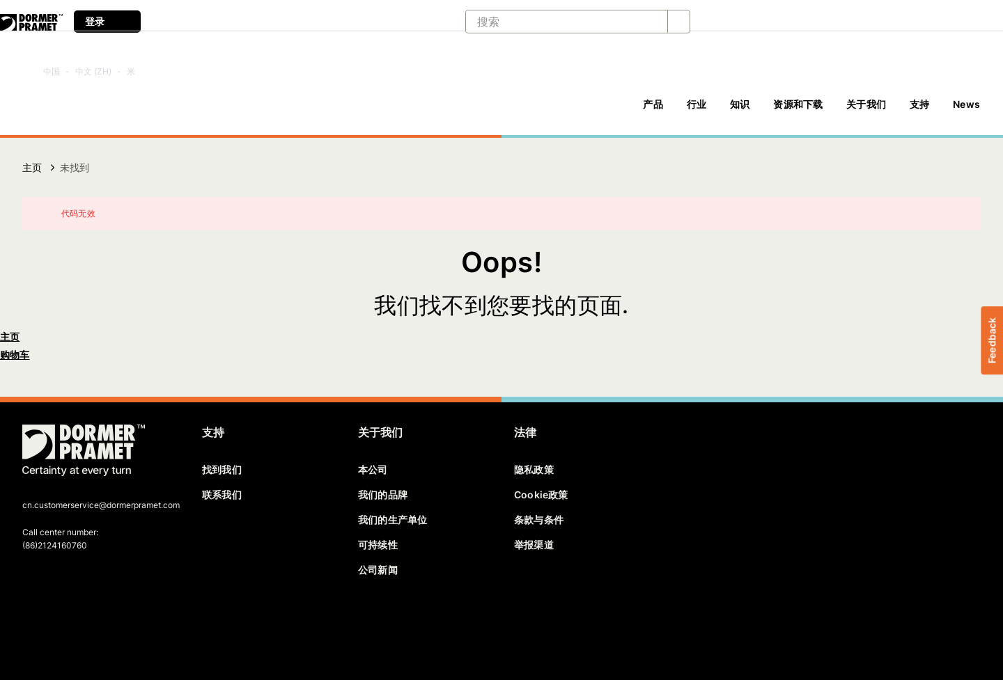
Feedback (991, 340)
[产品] (652, 110)
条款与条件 (538, 519)
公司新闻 (378, 570)
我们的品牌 (382, 494)
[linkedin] (82, 622)
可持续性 (378, 545)
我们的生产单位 (392, 519)
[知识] (739, 110)
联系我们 (222, 494)
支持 (919, 104)
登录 (107, 22)
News (966, 104)
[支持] (919, 110)
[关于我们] (866, 110)
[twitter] (58, 622)
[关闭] (961, 213)
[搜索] (555, 21)
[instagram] (130, 622)
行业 (696, 104)
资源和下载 (798, 104)
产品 (652, 104)
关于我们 (866, 104)
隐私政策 (534, 469)
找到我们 (222, 469)
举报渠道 (534, 545)
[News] (966, 110)
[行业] (696, 110)
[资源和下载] (797, 110)
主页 (32, 167)
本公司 (373, 469)
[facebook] (34, 622)
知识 (739, 104)
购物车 (15, 355)
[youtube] (106, 622)
